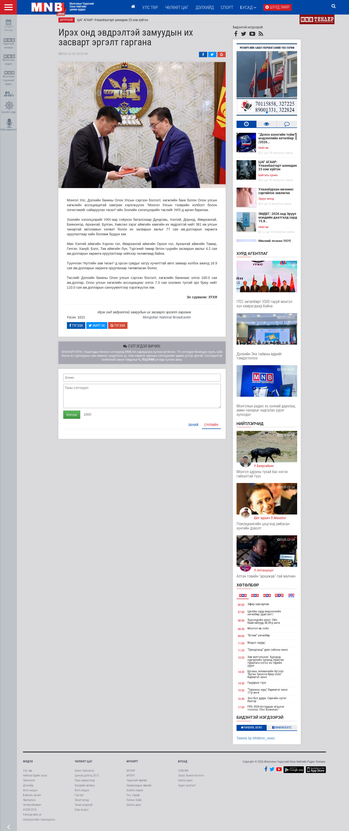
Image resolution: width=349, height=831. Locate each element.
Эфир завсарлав (262, 606)
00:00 (244, 607)
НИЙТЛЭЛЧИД (253, 426)
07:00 (244, 614)
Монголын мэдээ (9, 60)
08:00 (244, 622)
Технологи (29, 782)
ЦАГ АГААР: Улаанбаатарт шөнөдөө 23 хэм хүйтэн (115, 22)
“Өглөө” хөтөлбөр (262, 637)
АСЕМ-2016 (30, 811)
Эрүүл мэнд (269, 201)
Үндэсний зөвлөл (137, 782)
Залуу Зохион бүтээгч (191, 777)
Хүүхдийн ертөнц (85, 787)
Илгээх (75, 417)
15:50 (244, 692)
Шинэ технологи (84, 772)
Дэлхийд (205, 7)
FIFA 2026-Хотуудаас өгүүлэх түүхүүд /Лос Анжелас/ (269, 710)
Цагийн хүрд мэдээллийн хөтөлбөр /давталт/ (268, 614)
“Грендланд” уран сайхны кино (271, 652)
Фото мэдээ (30, 792)
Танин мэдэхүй (84, 806)
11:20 (244, 652)
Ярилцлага (29, 802)
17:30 (244, 709)
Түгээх (79, 327)
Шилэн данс (134, 806)
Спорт (227, 7)
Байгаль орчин (271, 177)
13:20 (244, 659)
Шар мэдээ (81, 811)
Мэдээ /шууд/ (260, 644)
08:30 (244, 631)
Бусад (248, 7)
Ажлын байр (134, 802)
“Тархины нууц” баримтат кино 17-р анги (271, 693)
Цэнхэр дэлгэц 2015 (87, 777)
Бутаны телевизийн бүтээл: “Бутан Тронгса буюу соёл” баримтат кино (269, 676)
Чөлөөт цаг (83, 763)
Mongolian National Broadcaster (170, 319)
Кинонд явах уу (32, 816)
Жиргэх (100, 327)
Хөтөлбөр (251, 587)
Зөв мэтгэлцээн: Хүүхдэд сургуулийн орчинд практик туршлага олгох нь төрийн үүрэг (269, 663)
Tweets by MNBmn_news (259, 740)
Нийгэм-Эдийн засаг (35, 777)
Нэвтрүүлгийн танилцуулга (39, 821)
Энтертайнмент (32, 806)
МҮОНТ (131, 777)
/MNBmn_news (255, 729)
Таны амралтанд (85, 782)
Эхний (196, 427)
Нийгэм (267, 149)
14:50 (244, 685)
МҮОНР (131, 772)
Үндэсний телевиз (9, 43)
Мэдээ (28, 763)
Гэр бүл (79, 797)
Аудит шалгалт (187, 787)
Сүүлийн (215, 427)
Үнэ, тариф (133, 797)
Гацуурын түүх (260, 684)
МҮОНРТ (132, 763)
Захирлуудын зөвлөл (139, 787)
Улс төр (150, 7)
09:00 (244, 638)
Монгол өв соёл (261, 630)
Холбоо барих (135, 792)
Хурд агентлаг (255, 255)
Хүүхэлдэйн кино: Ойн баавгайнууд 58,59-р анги (267, 623)
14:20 (244, 674)
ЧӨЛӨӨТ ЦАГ (177, 7)
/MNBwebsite (285, 729)
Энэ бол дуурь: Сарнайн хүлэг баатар (270, 701)
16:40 (244, 701)
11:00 (244, 645)
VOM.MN (183, 772)
